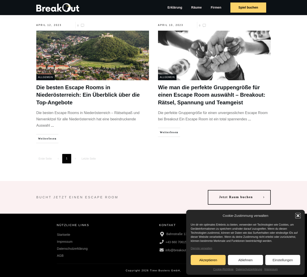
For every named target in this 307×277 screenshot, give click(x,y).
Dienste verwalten (201, 248)
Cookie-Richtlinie (223, 269)
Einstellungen (283, 260)
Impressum (271, 269)
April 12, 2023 (49, 25)
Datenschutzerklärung (249, 269)
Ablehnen (245, 260)
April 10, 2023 (170, 25)
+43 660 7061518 (177, 242)
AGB (60, 255)
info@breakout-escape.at (183, 250)
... (52, 125)
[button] (298, 215)
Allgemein (45, 77)
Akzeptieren (208, 260)
